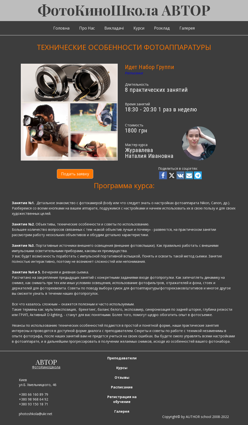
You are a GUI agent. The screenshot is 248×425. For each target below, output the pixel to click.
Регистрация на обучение (122, 399)
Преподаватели (122, 358)
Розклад (162, 28)
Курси (138, 28)
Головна (61, 28)
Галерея (187, 28)
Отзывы (122, 377)
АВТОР (46, 361)
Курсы (121, 367)
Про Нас (87, 28)
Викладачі (114, 28)
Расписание (134, 73)
